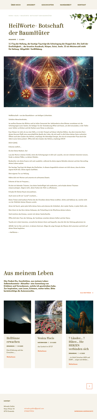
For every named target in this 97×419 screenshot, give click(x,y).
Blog (17, 16)
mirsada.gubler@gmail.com (34, 408)
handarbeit (65, 5)
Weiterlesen (11, 357)
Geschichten (48, 5)
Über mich (16, 5)
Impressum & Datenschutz (83, 411)
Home (11, 16)
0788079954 (29, 411)
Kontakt (82, 5)
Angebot (31, 5)
